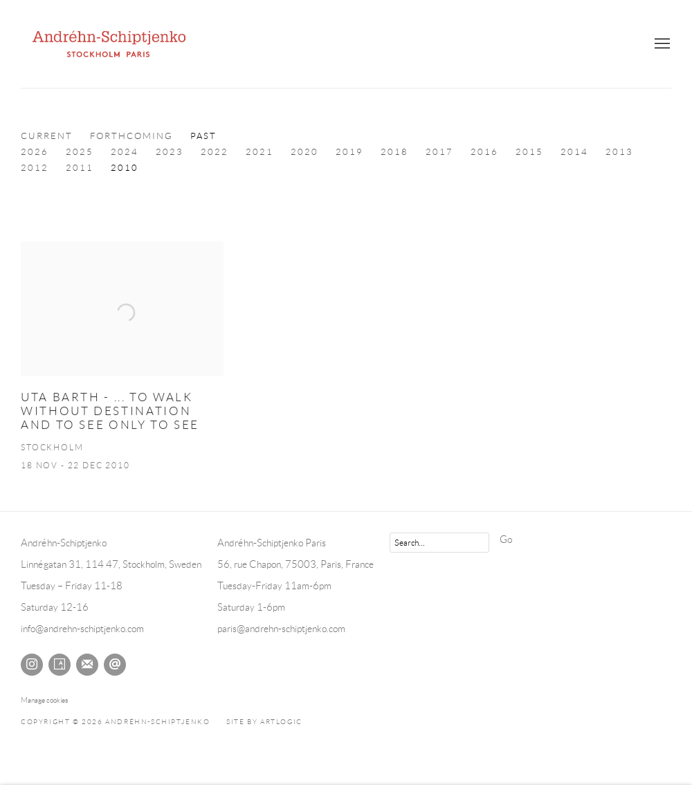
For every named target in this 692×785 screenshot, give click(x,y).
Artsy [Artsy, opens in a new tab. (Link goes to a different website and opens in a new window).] (59, 665)
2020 (304, 152)
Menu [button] (660, 44)
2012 (34, 168)
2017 (439, 152)
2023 (169, 152)
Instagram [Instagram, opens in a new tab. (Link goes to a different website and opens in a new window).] (32, 665)
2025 (79, 152)
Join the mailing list (87, 665)
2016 (484, 152)
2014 (574, 152)
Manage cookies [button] (44, 700)
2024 (124, 152)
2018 (394, 152)
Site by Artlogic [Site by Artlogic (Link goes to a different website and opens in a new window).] (264, 722)
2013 (619, 152)
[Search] (439, 543)
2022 (214, 152)
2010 (124, 168)
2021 (259, 152)
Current (47, 136)
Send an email (115, 665)
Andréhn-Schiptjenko (111, 43)
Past (203, 136)
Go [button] (506, 539)
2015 (529, 152)
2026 (34, 152)
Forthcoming (131, 136)
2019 (349, 152)
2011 (79, 168)
